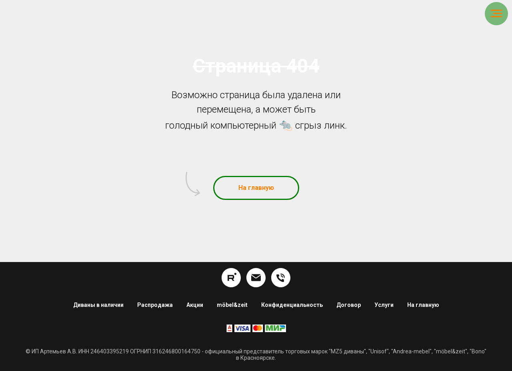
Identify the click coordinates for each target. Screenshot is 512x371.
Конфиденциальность (292, 305)
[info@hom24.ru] (256, 277)
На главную (423, 305)
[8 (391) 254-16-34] (280, 277)
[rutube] (231, 277)
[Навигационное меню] (496, 14)
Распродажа (155, 305)
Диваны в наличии (98, 305)
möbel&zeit (232, 305)
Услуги (384, 305)
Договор (348, 305)
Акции (194, 305)
